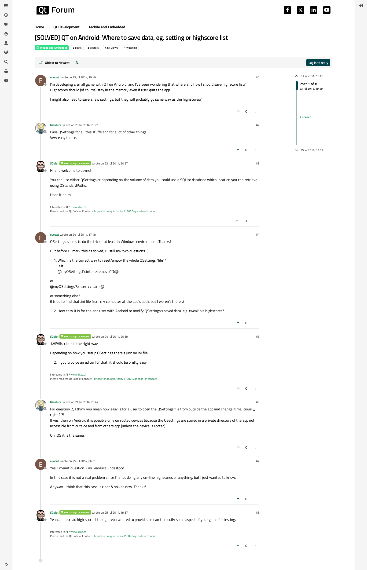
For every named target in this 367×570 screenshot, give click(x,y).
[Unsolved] (6, 80)
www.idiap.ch (78, 207)
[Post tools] (255, 111)
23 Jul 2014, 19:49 (84, 77)
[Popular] (6, 33)
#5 (257, 336)
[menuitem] (361, 5)
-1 (245, 220)
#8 (257, 512)
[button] (6, 564)
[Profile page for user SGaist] (40, 166)
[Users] (6, 43)
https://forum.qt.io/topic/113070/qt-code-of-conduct (125, 211)
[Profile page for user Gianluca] (40, 128)
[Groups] (6, 52)
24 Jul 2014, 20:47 (86, 402)
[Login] (361, 5)
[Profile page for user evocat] (40, 80)
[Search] (6, 62)
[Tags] (6, 24)
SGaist (54, 163)
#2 (257, 125)
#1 (257, 77)
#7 (257, 461)
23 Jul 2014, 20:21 (86, 125)
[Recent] (6, 15)
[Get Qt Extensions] (6, 71)
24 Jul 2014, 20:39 (116, 336)
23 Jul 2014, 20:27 (116, 163)
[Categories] (6, 5)
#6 (257, 402)
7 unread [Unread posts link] (305, 117)
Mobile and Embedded (52, 47)
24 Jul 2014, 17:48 (84, 234)
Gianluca (56, 125)
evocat (54, 77)
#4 (257, 234)
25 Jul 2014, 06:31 (84, 461)
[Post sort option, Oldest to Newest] (54, 62)
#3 (257, 163)
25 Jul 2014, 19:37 (116, 512)
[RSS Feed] (77, 62)
